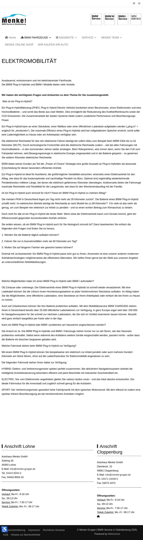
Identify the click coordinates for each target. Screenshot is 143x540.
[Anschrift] (3, 174)
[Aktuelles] (3, 169)
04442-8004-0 (13, 473)
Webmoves (114, 534)
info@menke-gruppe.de (22, 469)
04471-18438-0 (109, 479)
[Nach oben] (3, 164)
